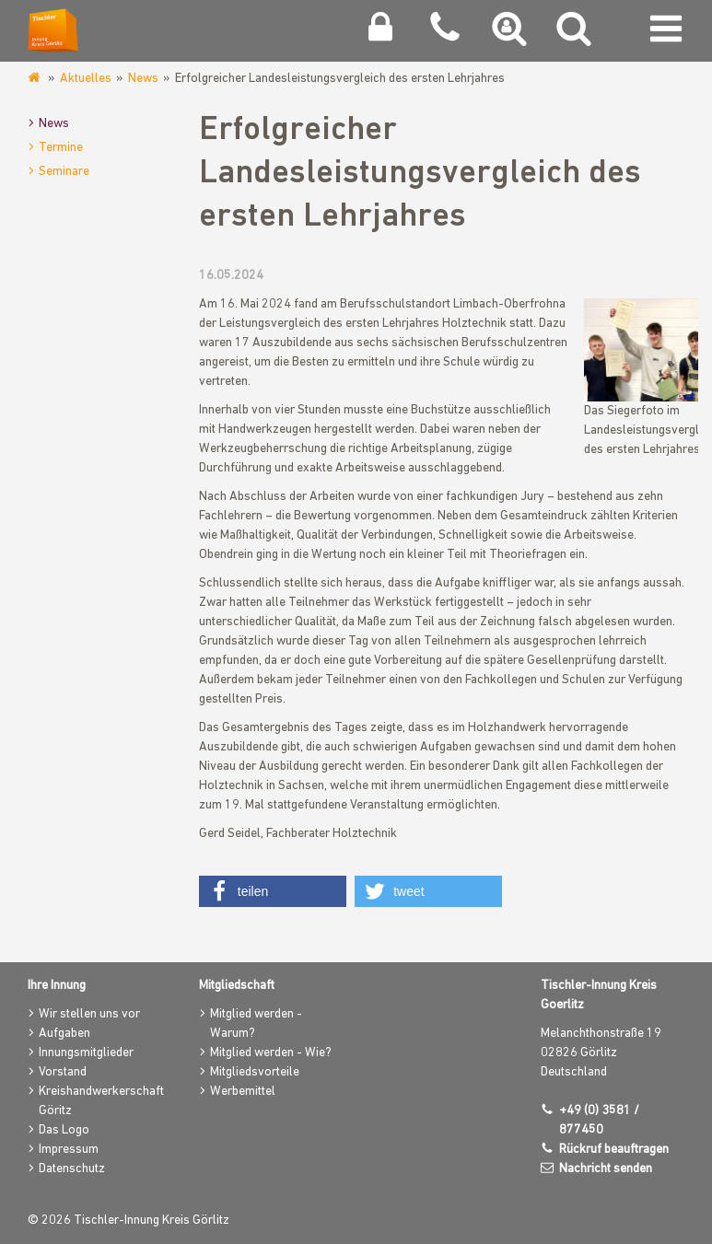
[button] (272, 891)
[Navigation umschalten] (666, 33)
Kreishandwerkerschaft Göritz (101, 1101)
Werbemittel (242, 1092)
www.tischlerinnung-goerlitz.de (35, 78)
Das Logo (64, 1130)
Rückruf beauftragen (614, 1150)
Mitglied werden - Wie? (271, 1053)
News (143, 79)
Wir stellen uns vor (89, 1014)
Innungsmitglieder (86, 1053)
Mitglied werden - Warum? (256, 1024)
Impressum (69, 1150)
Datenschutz (72, 1169)
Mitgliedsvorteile (254, 1072)
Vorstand (63, 1072)
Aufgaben (64, 1034)
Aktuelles (85, 79)
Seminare (64, 172)
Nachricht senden (605, 1169)
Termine (61, 148)
